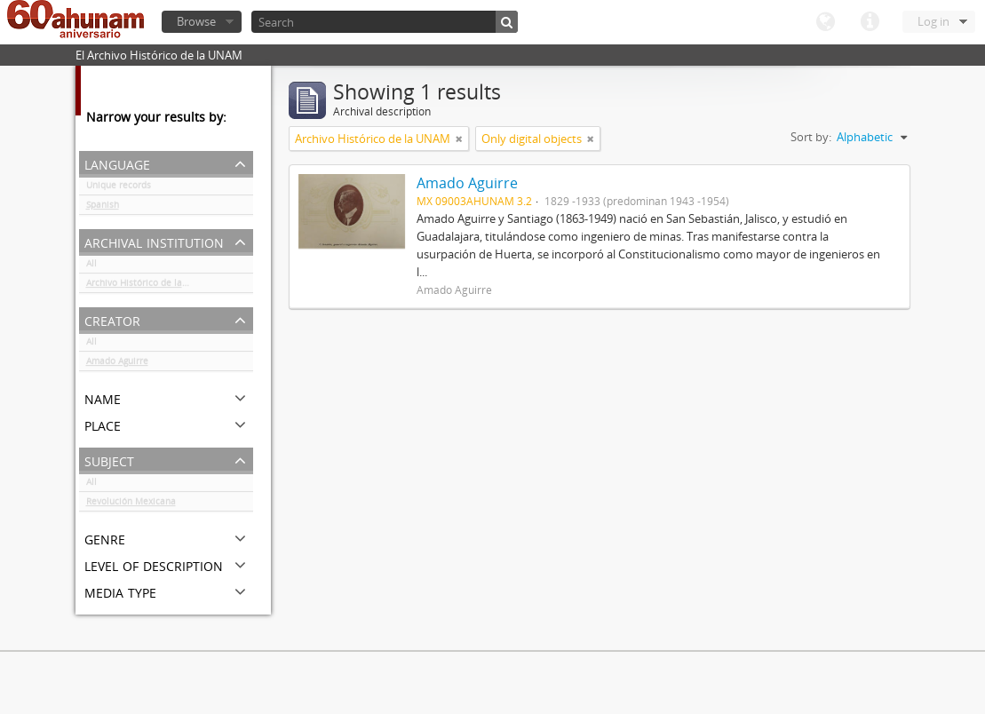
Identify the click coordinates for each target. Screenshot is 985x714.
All (91, 266)
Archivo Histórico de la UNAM (148, 286)
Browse (196, 21)
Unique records (118, 188)
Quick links (869, 22)
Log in (933, 21)
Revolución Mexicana (131, 504)
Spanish (102, 208)
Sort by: (810, 137)
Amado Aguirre (117, 364)
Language (825, 22)
